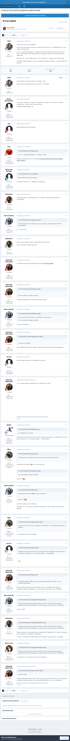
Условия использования (16, 739)
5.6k (9, 463)
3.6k (9, 229)
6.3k (9, 137)
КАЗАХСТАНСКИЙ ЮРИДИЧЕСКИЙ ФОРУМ (20, 10)
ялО (9, 146)
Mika (9, 449)
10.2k (9, 114)
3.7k (9, 184)
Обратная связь (32, 729)
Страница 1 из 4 (25, 35)
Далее (13, 35)
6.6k (9, 438)
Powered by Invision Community (35, 732)
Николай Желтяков (9, 261)
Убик (12, 27)
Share (51, 28)
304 (9, 54)
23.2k (9, 656)
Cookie (40, 729)
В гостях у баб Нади (19, 29)
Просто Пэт (9, 643)
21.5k (9, 207)
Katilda (33, 429)
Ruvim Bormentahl (9, 100)
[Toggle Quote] (19, 151)
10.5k (9, 370)
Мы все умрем (49, 263)
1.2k (9, 275)
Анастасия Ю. (9, 215)
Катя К (9, 357)
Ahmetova (9, 194)
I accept (64, 738)
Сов (9, 123)
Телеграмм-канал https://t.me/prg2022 (34, 2)
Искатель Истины (8, 170)
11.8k (9, 160)
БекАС (9, 425)
